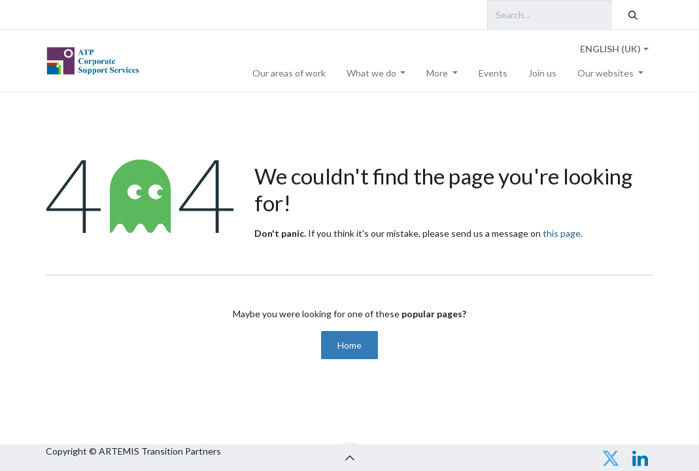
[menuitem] (289, 73)
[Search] (633, 14)
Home (349, 345)
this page (562, 233)
